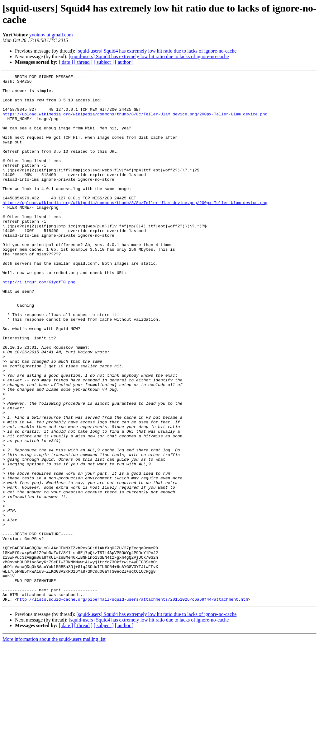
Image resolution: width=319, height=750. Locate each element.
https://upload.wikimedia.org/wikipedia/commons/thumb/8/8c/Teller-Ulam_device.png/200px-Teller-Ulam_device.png (134, 122)
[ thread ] (83, 62)
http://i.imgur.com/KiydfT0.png (38, 324)
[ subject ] (104, 62)
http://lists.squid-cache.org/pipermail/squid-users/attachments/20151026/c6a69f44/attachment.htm (132, 704)
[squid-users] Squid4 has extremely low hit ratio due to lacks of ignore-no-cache (156, 51)
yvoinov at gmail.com (51, 34)
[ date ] (66, 62)
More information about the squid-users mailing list (54, 744)
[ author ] (124, 62)
